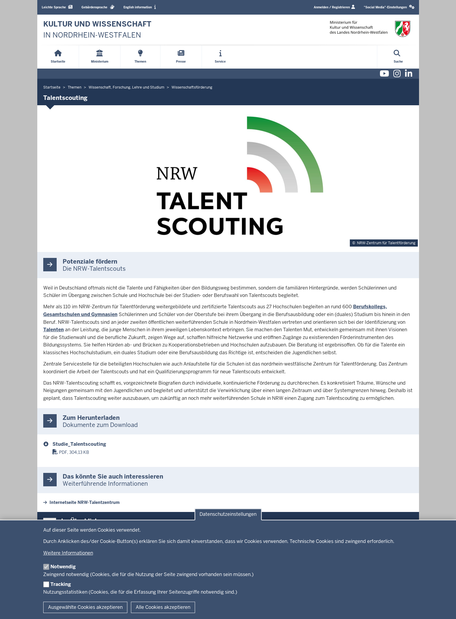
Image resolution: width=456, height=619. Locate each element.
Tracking (60, 584)
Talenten (53, 329)
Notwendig (63, 567)
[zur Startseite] (97, 30)
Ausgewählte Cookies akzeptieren (85, 607)
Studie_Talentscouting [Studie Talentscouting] (79, 444)
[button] (389, 7)
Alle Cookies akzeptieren (163, 607)
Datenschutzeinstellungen (228, 514)
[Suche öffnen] (398, 57)
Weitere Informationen (68, 553)
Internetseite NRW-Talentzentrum (85, 502)
